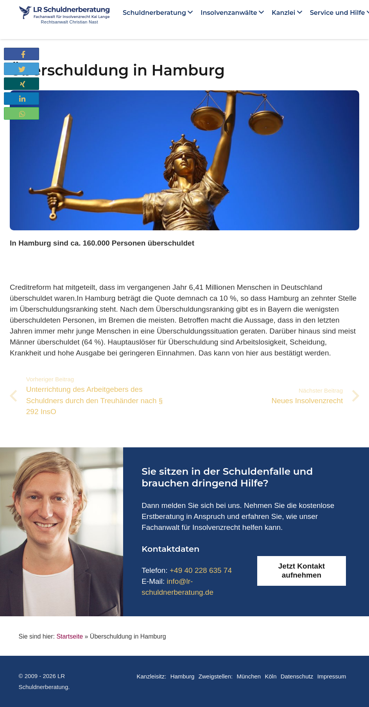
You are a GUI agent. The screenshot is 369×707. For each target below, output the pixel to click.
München (248, 676)
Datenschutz (297, 676)
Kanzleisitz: (151, 676)
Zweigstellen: (216, 676)
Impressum (331, 676)
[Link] (65, 16)
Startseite (69, 636)
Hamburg (182, 676)
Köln (270, 676)
